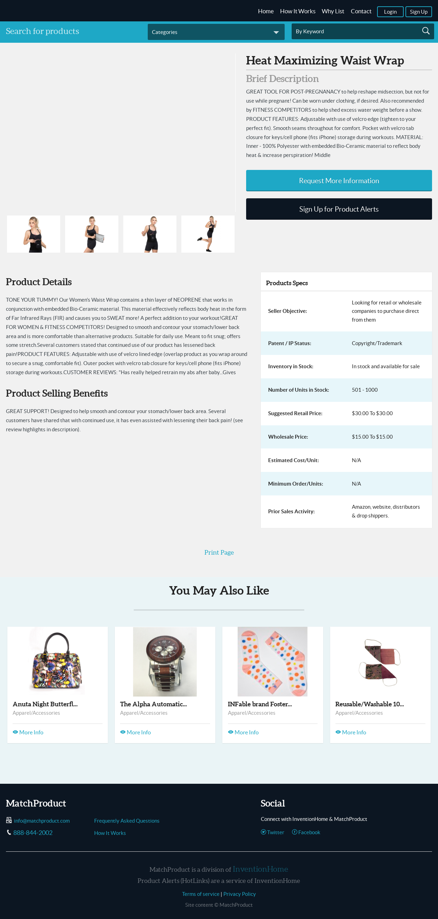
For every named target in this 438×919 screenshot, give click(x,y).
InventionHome (260, 869)
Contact (361, 11)
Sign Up (418, 12)
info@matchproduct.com (42, 821)
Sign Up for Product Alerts (339, 209)
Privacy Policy (239, 894)
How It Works (297, 11)
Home (266, 11)
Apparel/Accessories (36, 713)
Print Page (219, 552)
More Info (28, 732)
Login (390, 12)
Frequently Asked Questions (127, 821)
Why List (333, 11)
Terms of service (201, 894)
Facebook (306, 832)
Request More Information (339, 181)
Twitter (272, 832)
